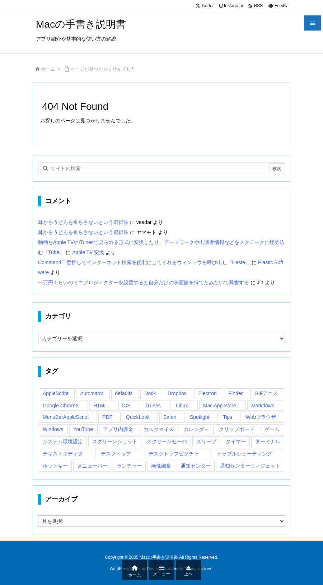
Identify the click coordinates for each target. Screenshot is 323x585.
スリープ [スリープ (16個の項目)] (206, 441)
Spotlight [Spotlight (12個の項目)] (199, 417)
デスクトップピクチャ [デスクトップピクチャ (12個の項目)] (174, 454)
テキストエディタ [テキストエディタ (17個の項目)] (63, 454)
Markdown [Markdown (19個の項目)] (263, 405)
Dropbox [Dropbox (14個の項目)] (177, 393)
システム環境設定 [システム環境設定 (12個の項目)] (63, 441)
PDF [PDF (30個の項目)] (107, 417)
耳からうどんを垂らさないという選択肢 (83, 222)
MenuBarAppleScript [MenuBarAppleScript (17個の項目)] (66, 417)
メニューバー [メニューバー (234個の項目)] (92, 466)
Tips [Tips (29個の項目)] (227, 417)
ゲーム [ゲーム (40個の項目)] (272, 429)
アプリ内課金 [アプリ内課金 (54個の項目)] (118, 429)
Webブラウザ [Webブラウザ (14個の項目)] (261, 417)
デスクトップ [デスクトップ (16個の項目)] (116, 454)
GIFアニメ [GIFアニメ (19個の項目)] (266, 393)
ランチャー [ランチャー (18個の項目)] (129, 466)
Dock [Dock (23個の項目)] (150, 393)
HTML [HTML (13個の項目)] (100, 405)
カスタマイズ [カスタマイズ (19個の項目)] (159, 429)
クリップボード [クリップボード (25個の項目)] (236, 429)
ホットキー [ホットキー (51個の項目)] (55, 466)
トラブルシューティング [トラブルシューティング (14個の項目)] (244, 454)
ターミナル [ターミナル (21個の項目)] (267, 441)
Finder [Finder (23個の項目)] (236, 393)
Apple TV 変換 (88, 252)
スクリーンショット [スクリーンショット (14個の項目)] (114, 441)
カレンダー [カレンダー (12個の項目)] (196, 429)
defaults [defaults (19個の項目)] (124, 393)
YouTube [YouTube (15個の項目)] (83, 429)
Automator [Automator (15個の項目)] (91, 393)
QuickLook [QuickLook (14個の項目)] (138, 417)
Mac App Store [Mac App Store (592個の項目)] (219, 405)
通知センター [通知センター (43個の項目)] (196, 466)
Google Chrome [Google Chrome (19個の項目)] (60, 405)
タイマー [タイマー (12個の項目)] (236, 441)
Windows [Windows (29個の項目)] (53, 429)
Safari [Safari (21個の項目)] (170, 417)
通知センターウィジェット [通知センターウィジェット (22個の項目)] (250, 466)
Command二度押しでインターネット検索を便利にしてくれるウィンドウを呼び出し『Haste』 (144, 262)
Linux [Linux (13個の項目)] (182, 405)
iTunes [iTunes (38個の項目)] (153, 405)
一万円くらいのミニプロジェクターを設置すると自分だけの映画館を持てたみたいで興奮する (143, 282)
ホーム (48, 69)
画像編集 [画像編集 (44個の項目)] (161, 466)
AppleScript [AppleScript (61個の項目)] (56, 393)
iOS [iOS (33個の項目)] (126, 405)
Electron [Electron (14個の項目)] (207, 393)
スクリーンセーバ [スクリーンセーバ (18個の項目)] (167, 441)
